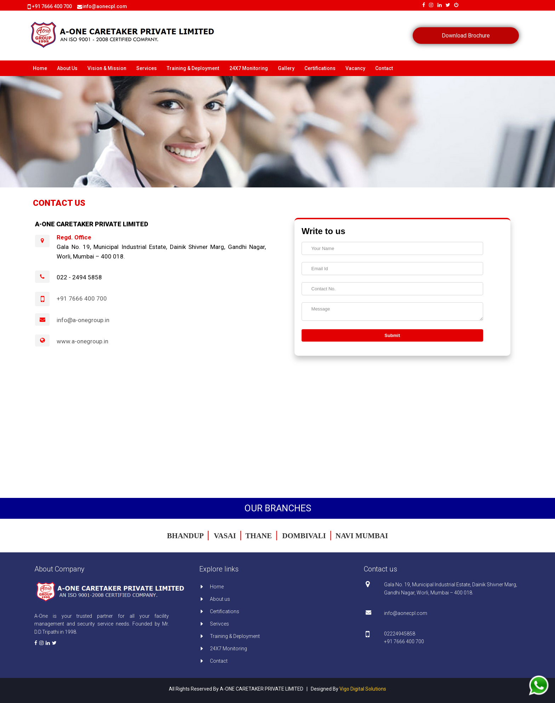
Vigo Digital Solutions (362, 689)
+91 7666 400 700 (52, 6)
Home (40, 68)
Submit (392, 335)
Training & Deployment (193, 68)
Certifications (320, 68)
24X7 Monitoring (248, 68)
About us (220, 599)
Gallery (286, 68)
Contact (384, 68)
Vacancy (355, 68)
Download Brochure (466, 35)
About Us (67, 68)
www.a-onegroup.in (82, 341)
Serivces (219, 624)
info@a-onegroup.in (83, 320)
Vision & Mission (106, 68)
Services (146, 68)
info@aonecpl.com (405, 613)
